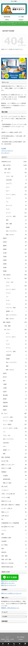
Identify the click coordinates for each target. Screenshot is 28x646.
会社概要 (3, 148)
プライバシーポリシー (7, 150)
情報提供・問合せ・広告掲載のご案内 (7, 640)
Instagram (20, 639)
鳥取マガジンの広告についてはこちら (11, 593)
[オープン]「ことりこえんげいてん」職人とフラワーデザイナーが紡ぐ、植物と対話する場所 (13, 118)
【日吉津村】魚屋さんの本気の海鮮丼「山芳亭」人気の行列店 (13, 143)
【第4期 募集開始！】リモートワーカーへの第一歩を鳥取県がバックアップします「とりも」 (13, 126)
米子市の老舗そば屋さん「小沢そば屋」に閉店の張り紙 (13, 137)
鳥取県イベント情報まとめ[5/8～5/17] (11, 132)
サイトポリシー (5, 152)
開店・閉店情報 (20, 637)
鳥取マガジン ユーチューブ (8, 585)
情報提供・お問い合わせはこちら (10, 608)
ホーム (7, 637)
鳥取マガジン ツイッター (8, 583)
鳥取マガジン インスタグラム (9, 581)
